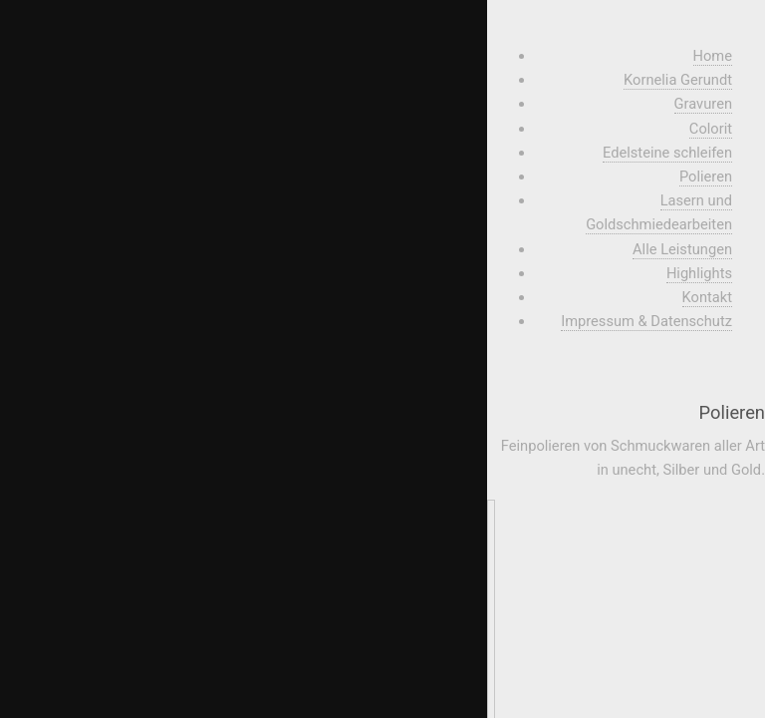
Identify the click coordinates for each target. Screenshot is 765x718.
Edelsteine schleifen (667, 153)
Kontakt (707, 297)
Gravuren (703, 104)
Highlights (699, 273)
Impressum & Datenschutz (646, 321)
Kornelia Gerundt (678, 80)
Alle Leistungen (682, 249)
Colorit (710, 129)
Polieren (705, 176)
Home (712, 56)
